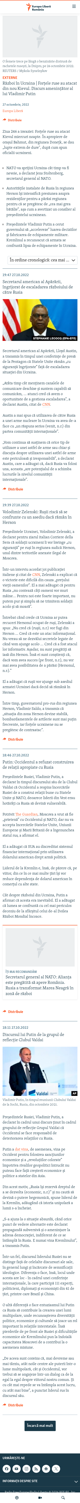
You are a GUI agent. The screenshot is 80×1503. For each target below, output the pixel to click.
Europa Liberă (13, 111)
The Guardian (26, 815)
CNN (46, 405)
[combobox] (42, 260)
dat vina (21, 1150)
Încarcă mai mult (40, 1426)
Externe (10, 78)
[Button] (12, 121)
